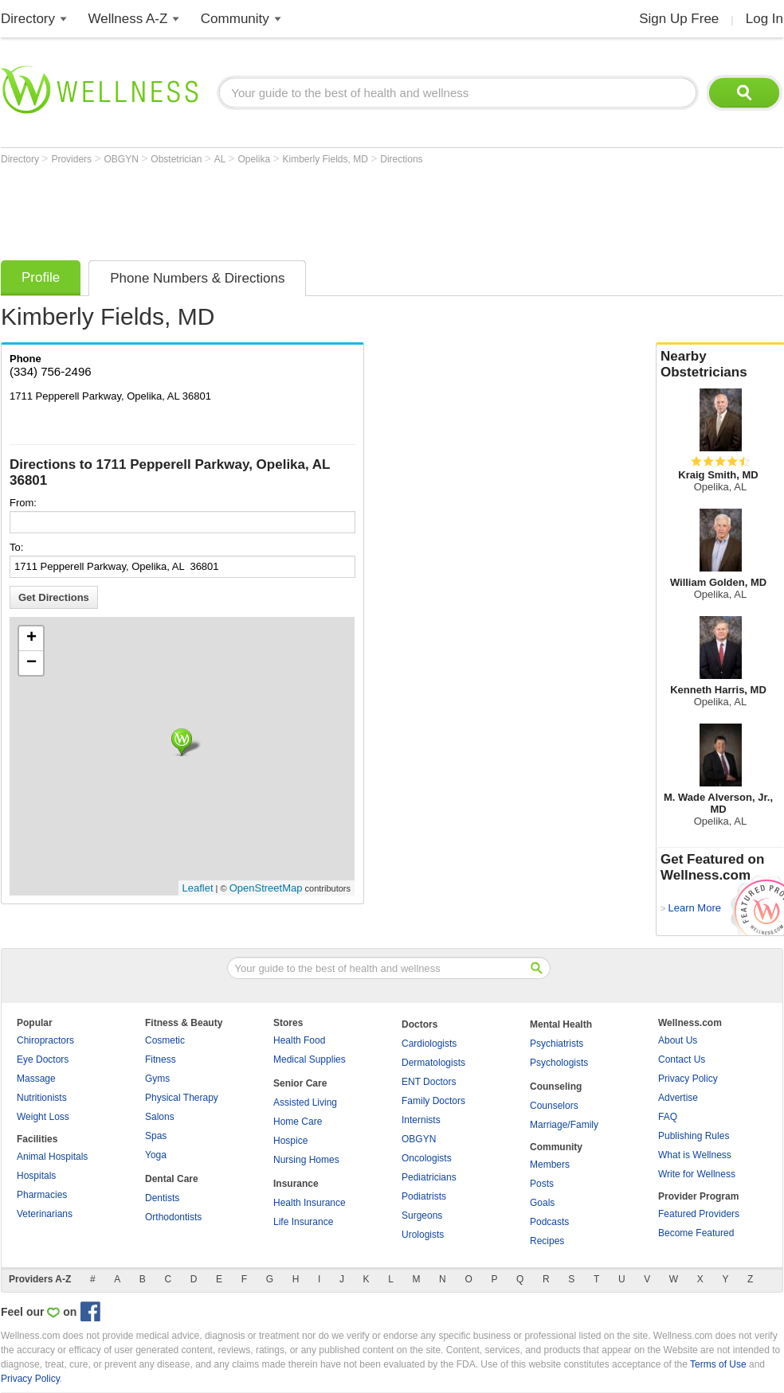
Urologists (423, 1234)
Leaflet (198, 888)
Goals (542, 1202)
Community (235, 18)
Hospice (290, 1140)
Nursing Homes (306, 1159)
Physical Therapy (181, 1097)
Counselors (554, 1105)
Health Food (299, 1040)
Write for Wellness (696, 1174)
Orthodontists (173, 1217)
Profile (41, 277)
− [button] (31, 663)
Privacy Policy (688, 1078)
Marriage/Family (564, 1124)
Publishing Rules (693, 1135)
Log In (764, 18)
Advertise (678, 1097)
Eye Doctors (43, 1059)
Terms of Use (718, 1364)
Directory (28, 18)
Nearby (720, 364)
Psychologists (559, 1062)
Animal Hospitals (52, 1156)
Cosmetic (165, 1040)
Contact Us (681, 1059)
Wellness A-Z (128, 18)
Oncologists (427, 1158)
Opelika (254, 159)
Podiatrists (424, 1196)
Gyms (157, 1078)
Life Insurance (303, 1221)
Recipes (547, 1241)
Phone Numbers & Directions (197, 278)
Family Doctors (433, 1100)
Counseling (556, 1086)
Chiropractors (45, 1040)
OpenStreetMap (266, 888)
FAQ (667, 1116)
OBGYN (123, 159)
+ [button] (31, 638)
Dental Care (171, 1178)
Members (550, 1164)
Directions (401, 159)
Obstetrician (177, 159)
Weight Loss (43, 1116)
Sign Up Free (679, 18)
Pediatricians (429, 1177)
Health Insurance (309, 1202)
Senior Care (300, 1083)
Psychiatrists (556, 1043)
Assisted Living (305, 1102)
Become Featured (696, 1233)
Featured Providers (698, 1213)
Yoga (156, 1155)
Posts (542, 1183)
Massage (36, 1078)
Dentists (162, 1198)
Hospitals (36, 1175)
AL (221, 159)
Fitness (160, 1059)
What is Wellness (694, 1155)
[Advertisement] (291, 208)
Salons (159, 1116)
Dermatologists (433, 1062)
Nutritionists (42, 1097)
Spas (156, 1135)
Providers (72, 159)
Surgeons (422, 1215)
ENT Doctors (429, 1081)
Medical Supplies (309, 1059)
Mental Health (561, 1024)
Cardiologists (429, 1043)
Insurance (296, 1183)
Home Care (297, 1121)
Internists (421, 1120)
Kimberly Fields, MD (327, 159)
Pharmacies (42, 1194)
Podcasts (549, 1221)
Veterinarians (45, 1213)
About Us (677, 1040)
